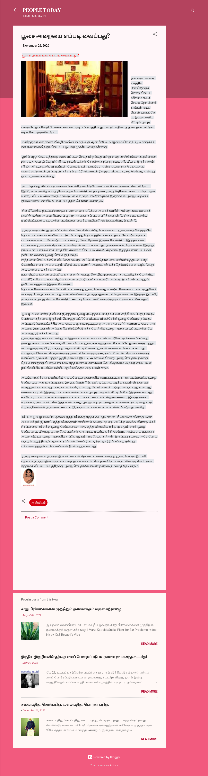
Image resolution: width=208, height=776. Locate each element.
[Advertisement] (182, 87)
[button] (155, 35)
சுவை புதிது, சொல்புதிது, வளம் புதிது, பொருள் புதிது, (65, 704)
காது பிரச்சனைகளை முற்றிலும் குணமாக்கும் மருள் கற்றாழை (71, 608)
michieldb (113, 765)
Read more (149, 644)
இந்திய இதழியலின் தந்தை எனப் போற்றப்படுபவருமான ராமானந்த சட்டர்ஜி (84, 656)
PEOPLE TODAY (42, 10)
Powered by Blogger (104, 757)
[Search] (192, 11)
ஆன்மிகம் (38, 502)
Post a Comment (36, 517)
